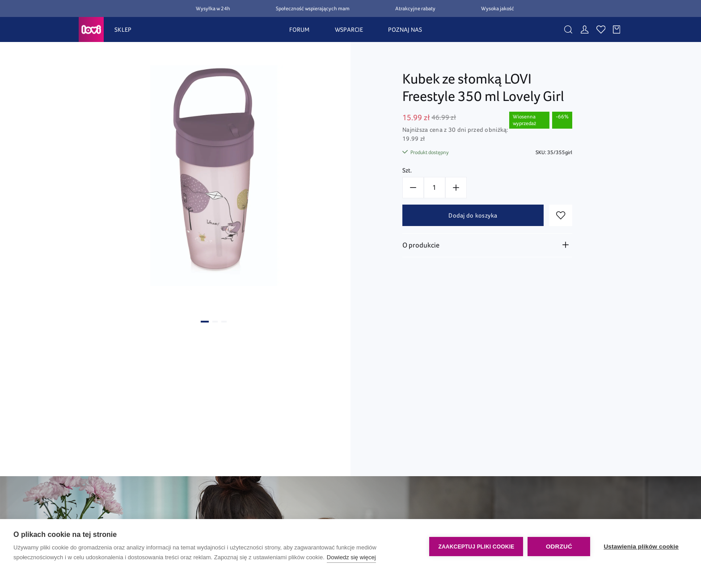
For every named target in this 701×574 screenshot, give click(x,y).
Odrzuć (559, 546)
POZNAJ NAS (405, 29)
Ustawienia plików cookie (641, 546)
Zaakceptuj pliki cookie (476, 547)
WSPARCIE (349, 29)
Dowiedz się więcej (351, 557)
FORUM (299, 29)
